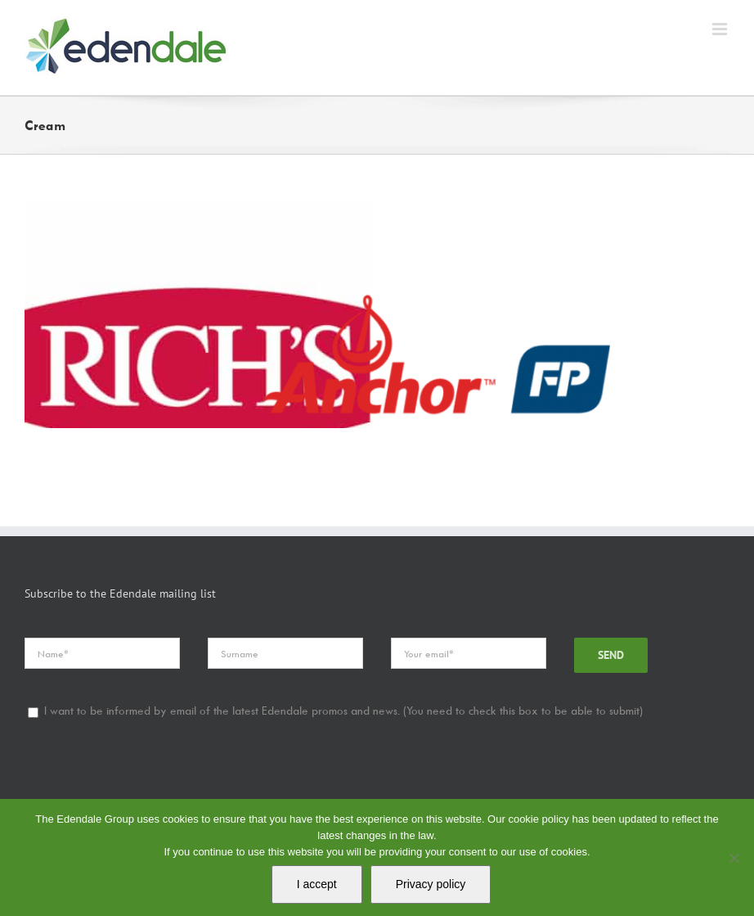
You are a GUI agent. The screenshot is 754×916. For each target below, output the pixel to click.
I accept (317, 884)
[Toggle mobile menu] (720, 29)
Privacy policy (431, 884)
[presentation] (149, 782)
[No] (733, 858)
